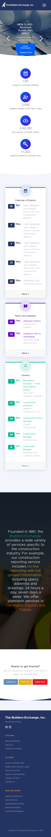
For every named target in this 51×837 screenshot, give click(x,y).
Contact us (11, 682)
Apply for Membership (15, 774)
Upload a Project (12, 778)
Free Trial (25, 682)
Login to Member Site (14, 763)
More (25, 294)
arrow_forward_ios (41, 38)
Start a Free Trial (12, 771)
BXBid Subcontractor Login (17, 767)
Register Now (26, 53)
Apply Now (40, 682)
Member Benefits (12, 741)
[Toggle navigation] (44, 5)
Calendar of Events (13, 749)
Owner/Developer (13, 807)
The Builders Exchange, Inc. (18, 5)
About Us (9, 745)
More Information (25, 47)
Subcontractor (11, 800)
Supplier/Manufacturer (15, 804)
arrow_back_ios (10, 38)
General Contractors (14, 796)
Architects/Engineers (14, 811)
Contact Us (10, 782)
